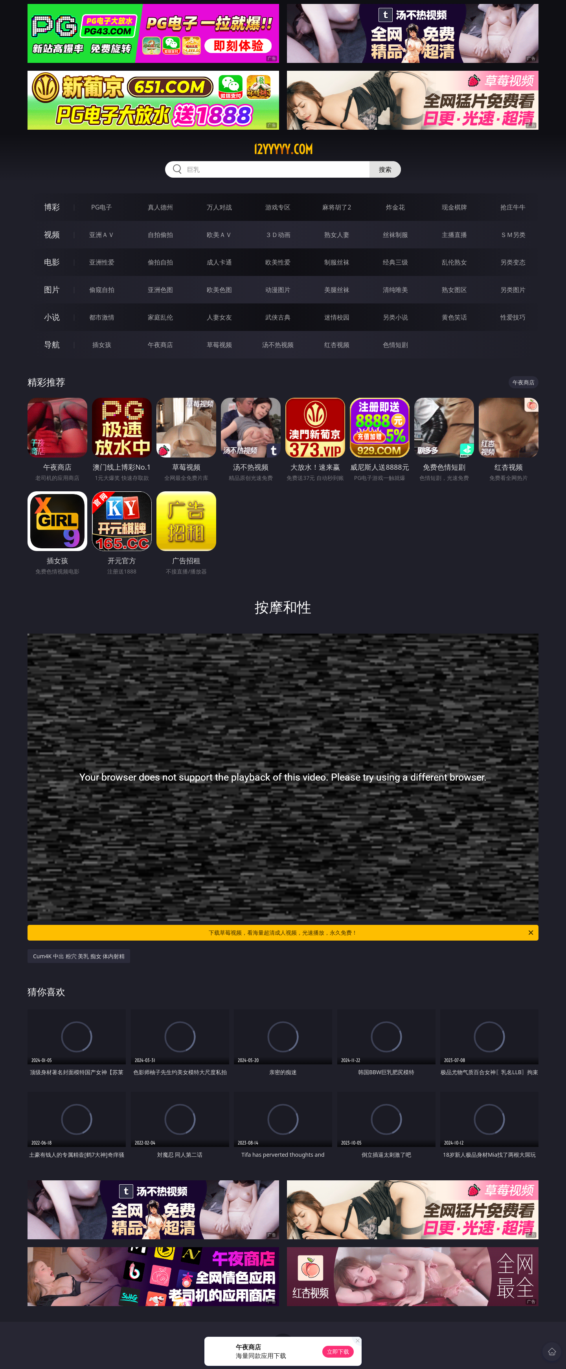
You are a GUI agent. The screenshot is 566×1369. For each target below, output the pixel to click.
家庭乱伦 (160, 317)
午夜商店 (160, 344)
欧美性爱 (277, 262)
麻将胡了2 (336, 207)
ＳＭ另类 (513, 234)
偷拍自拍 (160, 262)
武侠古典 (277, 317)
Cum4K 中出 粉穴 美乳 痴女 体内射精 (79, 956)
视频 (52, 234)
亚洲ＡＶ (101, 234)
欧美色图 (219, 289)
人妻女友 (219, 317)
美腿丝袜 (336, 289)
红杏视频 (336, 344)
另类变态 (513, 262)
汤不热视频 (278, 344)
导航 (52, 344)
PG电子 (101, 207)
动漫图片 (277, 289)
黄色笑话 (454, 317)
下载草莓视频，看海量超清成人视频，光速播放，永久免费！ (372, 932)
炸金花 (395, 207)
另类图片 (513, 289)
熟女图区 (454, 289)
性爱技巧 (513, 317)
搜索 (385, 169)
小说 (52, 317)
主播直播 (454, 234)
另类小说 (395, 317)
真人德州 (160, 207)
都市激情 (101, 317)
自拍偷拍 (160, 234)
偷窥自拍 (101, 289)
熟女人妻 (336, 234)
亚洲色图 (160, 289)
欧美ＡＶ (219, 234)
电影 (52, 262)
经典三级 (395, 262)
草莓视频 (219, 344)
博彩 (52, 207)
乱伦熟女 (454, 262)
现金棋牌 (454, 207)
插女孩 (101, 344)
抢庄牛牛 (513, 207)
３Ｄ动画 (277, 234)
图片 (52, 289)
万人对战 (219, 207)
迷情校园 (336, 317)
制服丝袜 (336, 262)
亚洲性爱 (101, 262)
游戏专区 (277, 207)
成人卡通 (219, 262)
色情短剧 (395, 344)
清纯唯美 (395, 289)
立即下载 (338, 1351)
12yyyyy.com (283, 149)
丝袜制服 (395, 234)
